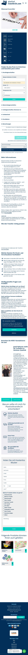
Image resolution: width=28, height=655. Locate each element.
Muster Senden (17, 399)
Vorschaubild (8, 213)
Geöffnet (7, 546)
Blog (14, 640)
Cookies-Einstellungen (18, 326)
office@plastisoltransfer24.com (14, 609)
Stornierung (14, 646)
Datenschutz (14, 644)
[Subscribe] (21, 617)
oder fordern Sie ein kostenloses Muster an (17, 140)
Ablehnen (14, 333)
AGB (14, 642)
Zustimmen (14, 329)
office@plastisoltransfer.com (20, 388)
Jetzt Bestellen (6, 399)
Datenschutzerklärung (16, 620)
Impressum (14, 647)
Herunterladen (5, 249)
